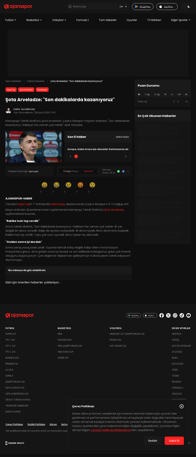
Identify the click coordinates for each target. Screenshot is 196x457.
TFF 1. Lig (10, 343)
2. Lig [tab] (157, 97)
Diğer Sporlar (181, 23)
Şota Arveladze (26, 92)
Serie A (9, 378)
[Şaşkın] (92, 190)
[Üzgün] (68, 190)
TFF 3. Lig (10, 355)
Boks (175, 361)
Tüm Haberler (108, 23)
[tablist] (163, 97)
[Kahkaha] (56, 190)
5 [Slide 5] (120, 159)
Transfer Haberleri (16, 408)
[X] (128, 174)
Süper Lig (11, 92)
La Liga (9, 373)
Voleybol (59, 23)
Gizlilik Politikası (36, 427)
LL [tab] (172, 97)
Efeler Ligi (115, 343)
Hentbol (176, 337)
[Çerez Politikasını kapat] (181, 406)
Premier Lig (11, 367)
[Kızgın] (80, 190)
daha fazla (122, 140)
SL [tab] (139, 97)
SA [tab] (179, 97)
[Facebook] (123, 174)
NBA (60, 337)
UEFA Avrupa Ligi (14, 390)
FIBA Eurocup (65, 355)
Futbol (10, 23)
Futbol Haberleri (35, 84)
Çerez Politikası (14, 427)
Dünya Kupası (13, 414)
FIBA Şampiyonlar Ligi (70, 349)
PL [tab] (165, 97)
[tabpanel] (163, 105)
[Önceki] (70, 159)
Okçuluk (177, 396)
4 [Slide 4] (109, 159)
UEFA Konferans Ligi (16, 396)
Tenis (175, 373)
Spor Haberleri (13, 84)
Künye (53, 427)
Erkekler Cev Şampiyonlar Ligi (127, 337)
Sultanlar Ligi (118, 349)
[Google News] (78, 175)
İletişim (65, 427)
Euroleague (65, 343)
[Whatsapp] (118, 174)
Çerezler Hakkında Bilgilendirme (111, 430)
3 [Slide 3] (98, 159)
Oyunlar (132, 23)
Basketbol (34, 23)
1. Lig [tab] (147, 97)
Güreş (175, 343)
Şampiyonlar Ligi (15, 384)
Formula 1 (82, 23)
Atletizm (177, 355)
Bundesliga (12, 361)
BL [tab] (186, 97)
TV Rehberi (154, 23)
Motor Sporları (181, 349)
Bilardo (176, 384)
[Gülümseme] (44, 190)
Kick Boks (177, 367)
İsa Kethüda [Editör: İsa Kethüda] (28, 112)
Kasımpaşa (42, 92)
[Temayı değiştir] (185, 8)
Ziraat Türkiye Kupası (17, 402)
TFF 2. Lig (10, 349)
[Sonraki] (125, 159)
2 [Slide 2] (87, 159)
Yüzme (175, 378)
